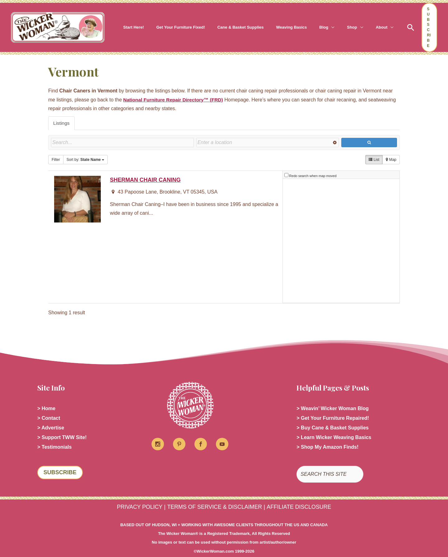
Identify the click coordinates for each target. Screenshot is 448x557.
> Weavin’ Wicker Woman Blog (332, 398)
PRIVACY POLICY (136, 498)
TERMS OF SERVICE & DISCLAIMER (214, 498)
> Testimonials (54, 438)
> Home (46, 398)
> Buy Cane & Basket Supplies (332, 418)
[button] (309, 23)
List (374, 151)
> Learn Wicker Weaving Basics (333, 428)
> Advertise (50, 418)
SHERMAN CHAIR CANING (146, 170)
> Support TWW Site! (62, 428)
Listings (61, 114)
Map (391, 151)
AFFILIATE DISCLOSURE (302, 498)
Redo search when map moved (312, 166)
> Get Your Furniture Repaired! (332, 408)
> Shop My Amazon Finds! (327, 438)
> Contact (48, 408)
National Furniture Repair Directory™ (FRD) (174, 90)
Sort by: (85, 151)
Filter (56, 151)
